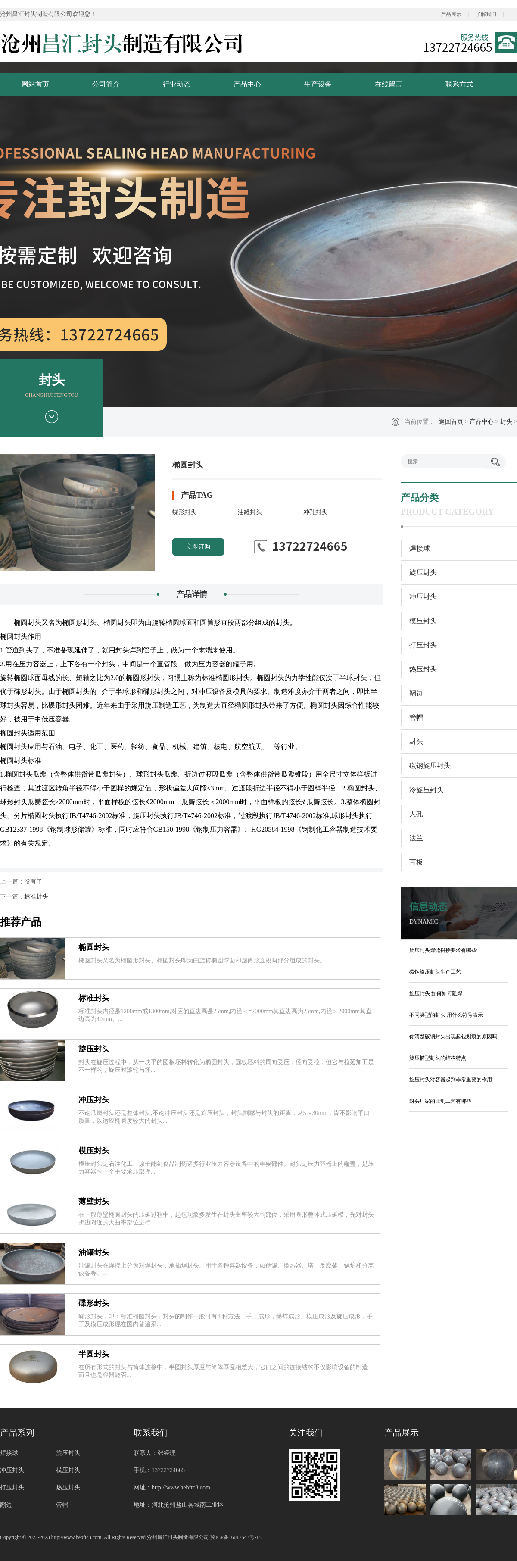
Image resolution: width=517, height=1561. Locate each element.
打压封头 (423, 645)
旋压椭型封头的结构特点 (437, 1058)
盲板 (416, 862)
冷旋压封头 (426, 789)
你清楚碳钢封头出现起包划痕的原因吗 (453, 1036)
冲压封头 (93, 1100)
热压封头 (423, 669)
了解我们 (486, 14)
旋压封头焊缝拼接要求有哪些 (443, 950)
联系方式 (459, 84)
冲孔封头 (315, 512)
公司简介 (106, 84)
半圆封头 (93, 1354)
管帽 (416, 717)
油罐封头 (250, 512)
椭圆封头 (93, 947)
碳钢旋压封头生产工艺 (435, 972)
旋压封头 (93, 1049)
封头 (506, 421)
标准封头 (36, 896)
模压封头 (93, 1150)
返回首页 (451, 421)
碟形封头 (93, 1303)
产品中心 (247, 84)
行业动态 (176, 84)
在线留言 (388, 84)
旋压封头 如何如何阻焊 (435, 993)
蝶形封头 (184, 512)
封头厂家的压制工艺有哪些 (440, 1101)
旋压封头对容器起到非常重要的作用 (450, 1080)
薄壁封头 (93, 1201)
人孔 (416, 814)
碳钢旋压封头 (430, 765)
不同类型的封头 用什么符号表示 (446, 1015)
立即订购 (198, 546)
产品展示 (451, 14)
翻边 (416, 693)
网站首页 (35, 84)
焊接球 (419, 548)
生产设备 (318, 84)
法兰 (416, 838)
